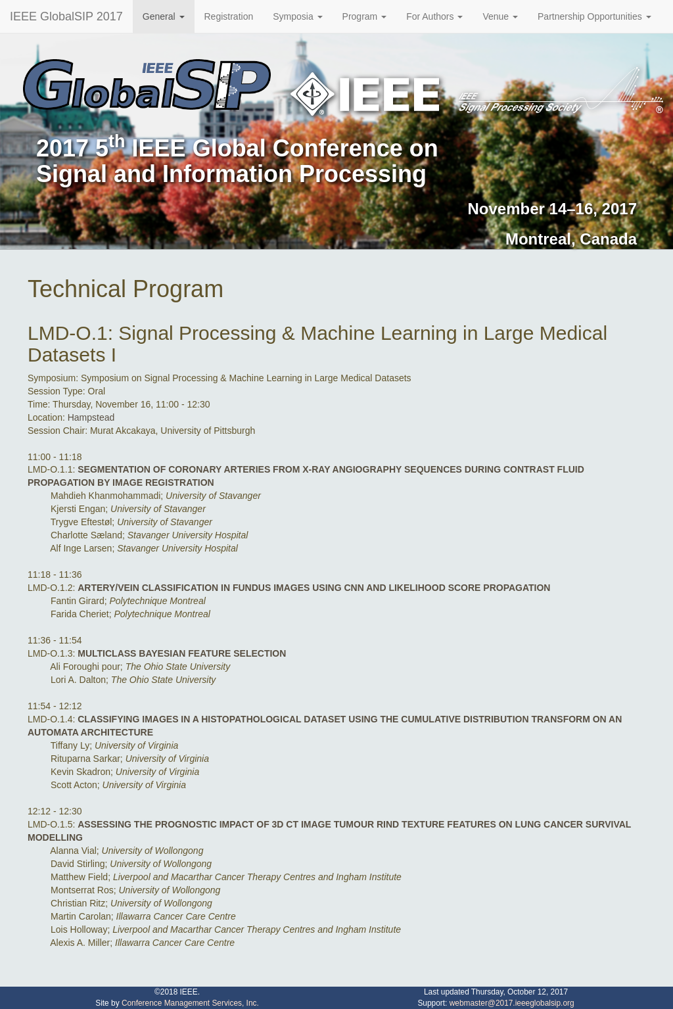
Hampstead (91, 417)
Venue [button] (500, 16)
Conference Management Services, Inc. (190, 1003)
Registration (229, 16)
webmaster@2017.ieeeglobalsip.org (512, 1003)
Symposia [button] (297, 16)
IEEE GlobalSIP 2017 (66, 16)
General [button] (164, 16)
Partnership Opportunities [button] (594, 16)
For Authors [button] (434, 16)
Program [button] (364, 16)
